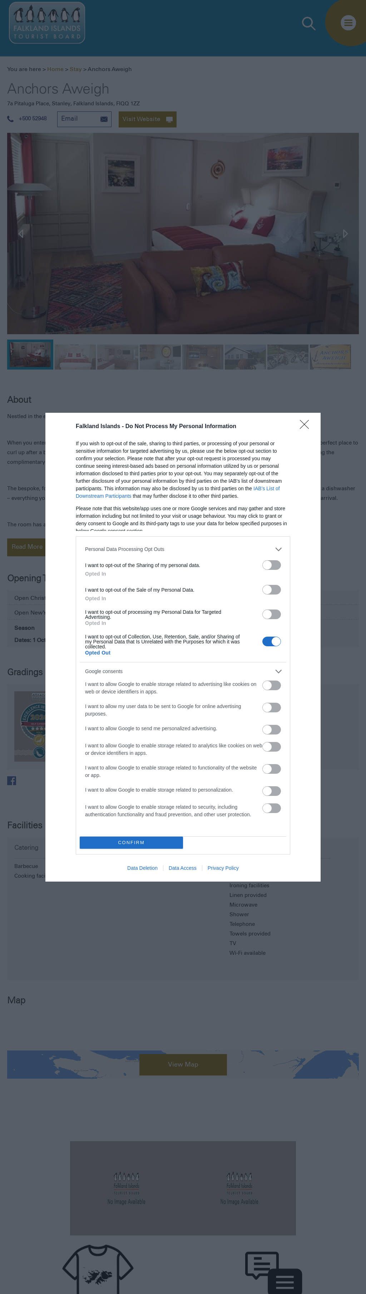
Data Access (183, 868)
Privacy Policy (223, 868)
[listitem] (183, 549)
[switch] (271, 565)
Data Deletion (142, 868)
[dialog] (183, 647)
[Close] (306, 426)
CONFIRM (131, 842)
